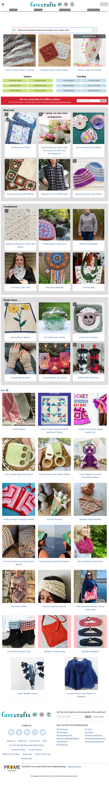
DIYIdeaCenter (62, 742)
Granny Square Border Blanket (20, 194)
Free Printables (69, 80)
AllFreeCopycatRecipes (94, 735)
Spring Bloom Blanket (20, 337)
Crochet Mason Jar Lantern (54, 377)
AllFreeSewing (62, 745)
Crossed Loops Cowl (20, 287)
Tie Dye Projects (94, 80)
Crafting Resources (40, 86)
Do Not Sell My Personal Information (26, 745)
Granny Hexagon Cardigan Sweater (18, 519)
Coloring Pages (68, 91)
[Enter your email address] (70, 717)
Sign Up (102, 101)
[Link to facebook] (11, 732)
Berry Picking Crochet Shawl (90, 561)
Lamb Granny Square (88, 337)
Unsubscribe (26, 758)
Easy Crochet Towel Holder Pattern (54, 474)
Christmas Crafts (15, 86)
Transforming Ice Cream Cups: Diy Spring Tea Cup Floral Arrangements (54, 150)
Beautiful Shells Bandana (90, 519)
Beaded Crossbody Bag (54, 651)
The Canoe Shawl (18, 606)
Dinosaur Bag (89, 287)
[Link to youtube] (43, 732)
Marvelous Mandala (54, 287)
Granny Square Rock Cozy (54, 244)
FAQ (44, 741)
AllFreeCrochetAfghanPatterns (68, 738)
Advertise (22, 741)
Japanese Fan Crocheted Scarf (54, 194)
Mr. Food (88, 729)
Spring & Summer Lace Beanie (88, 194)
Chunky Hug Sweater (88, 244)
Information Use (65, 102)
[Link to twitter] (19, 732)
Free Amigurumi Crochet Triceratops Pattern (90, 476)
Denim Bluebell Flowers (27, 693)
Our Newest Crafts (15, 80)
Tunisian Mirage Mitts (20, 377)
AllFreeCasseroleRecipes (94, 742)
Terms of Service (42, 754)
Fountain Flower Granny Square (54, 70)
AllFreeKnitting (62, 732)
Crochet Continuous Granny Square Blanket (18, 563)
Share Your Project (11, 754)
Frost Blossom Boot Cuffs (18, 651)
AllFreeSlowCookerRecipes (95, 738)
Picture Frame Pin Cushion (89, 70)
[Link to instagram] (35, 732)
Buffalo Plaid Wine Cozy (88, 377)
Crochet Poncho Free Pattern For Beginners (81, 695)
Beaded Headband (90, 651)
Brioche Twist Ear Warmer (54, 606)
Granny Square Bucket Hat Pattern (54, 561)
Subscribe (27, 754)
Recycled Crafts (40, 80)
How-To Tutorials (94, 86)
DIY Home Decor (40, 91)
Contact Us (35, 741)
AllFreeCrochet (62, 729)
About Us (11, 741)
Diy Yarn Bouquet (54, 519)
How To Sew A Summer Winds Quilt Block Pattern (54, 430)
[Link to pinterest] (27, 732)
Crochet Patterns (15, 91)
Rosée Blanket (18, 429)
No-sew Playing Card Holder (88, 147)
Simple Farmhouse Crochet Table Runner (20, 245)
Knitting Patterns (94, 91)
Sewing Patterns (68, 86)
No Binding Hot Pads (20, 147)
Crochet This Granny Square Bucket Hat (90, 430)
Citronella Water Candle (54, 337)
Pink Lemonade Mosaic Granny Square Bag (90, 608)
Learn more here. (74, 767)
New (4, 390)
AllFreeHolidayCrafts (64, 735)
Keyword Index (19, 749)
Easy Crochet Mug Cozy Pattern (19, 474)
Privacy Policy (54, 102)
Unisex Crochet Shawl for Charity (19, 70)
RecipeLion (89, 732)
